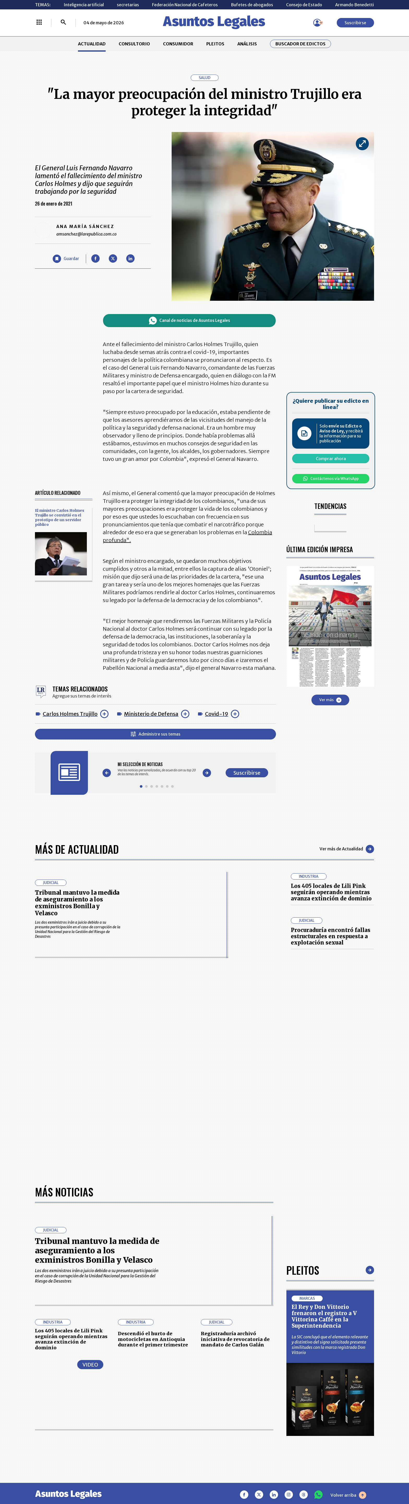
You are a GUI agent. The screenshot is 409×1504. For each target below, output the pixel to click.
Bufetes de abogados (252, 4)
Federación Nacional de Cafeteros (185, 4)
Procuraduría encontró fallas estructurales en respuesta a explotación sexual (330, 936)
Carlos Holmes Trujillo (70, 714)
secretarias (128, 4)
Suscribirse (355, 22)
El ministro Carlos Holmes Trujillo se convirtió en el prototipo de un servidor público (59, 517)
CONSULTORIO (134, 43)
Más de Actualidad (77, 849)
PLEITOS (215, 43)
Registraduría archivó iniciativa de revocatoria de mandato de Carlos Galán (235, 1339)
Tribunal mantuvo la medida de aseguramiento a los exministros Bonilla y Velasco (77, 903)
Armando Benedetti (354, 4)
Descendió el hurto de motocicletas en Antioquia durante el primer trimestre (153, 1339)
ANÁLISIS (247, 43)
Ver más (330, 700)
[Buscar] (63, 22)
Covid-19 (216, 714)
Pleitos (302, 1270)
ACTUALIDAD (92, 43)
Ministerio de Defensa (151, 714)
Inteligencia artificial (84, 4)
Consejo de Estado (304, 4)
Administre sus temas (156, 734)
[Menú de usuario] (317, 23)
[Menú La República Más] (39, 22)
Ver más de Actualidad (347, 849)
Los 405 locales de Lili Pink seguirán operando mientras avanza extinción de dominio (331, 892)
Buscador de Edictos (300, 43)
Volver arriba (348, 1495)
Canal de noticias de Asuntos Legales (189, 320)
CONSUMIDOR (178, 43)
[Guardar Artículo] (66, 258)
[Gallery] (157, 769)
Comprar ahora (331, 458)
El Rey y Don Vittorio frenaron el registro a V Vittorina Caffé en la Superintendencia (324, 1316)
